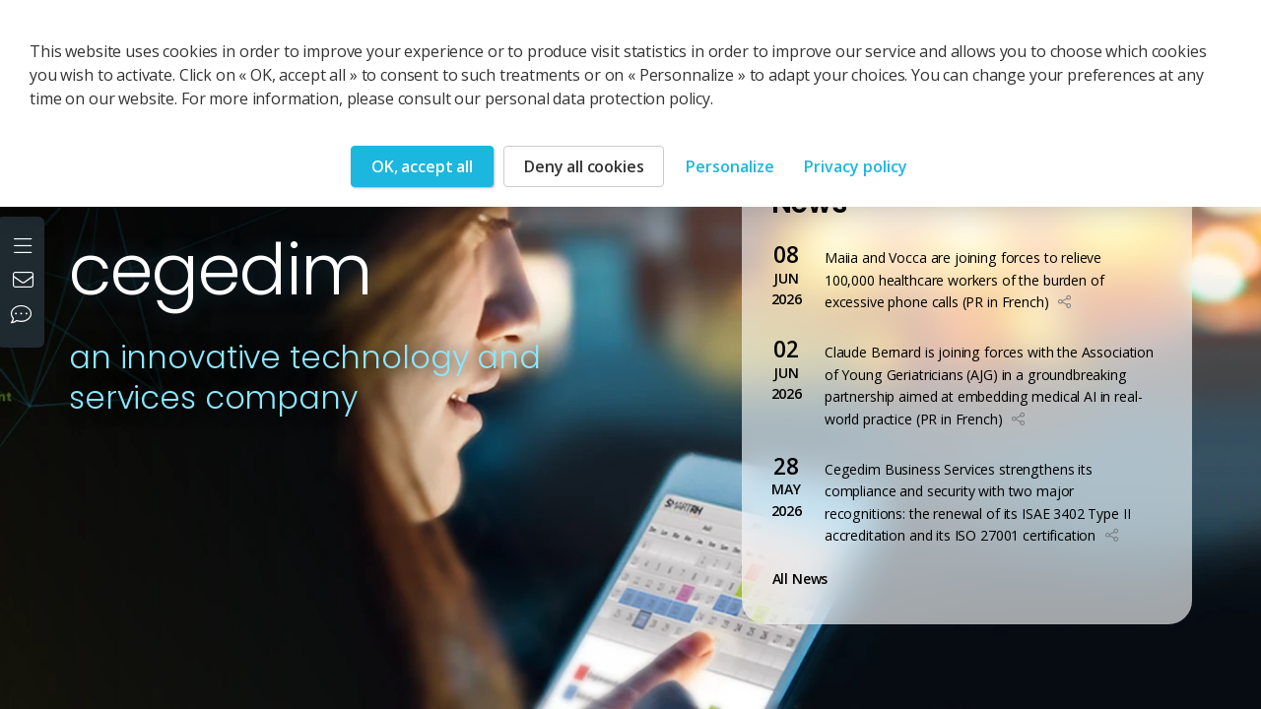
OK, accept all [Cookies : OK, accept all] (422, 166)
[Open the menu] (25, 243)
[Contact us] (25, 281)
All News (804, 578)
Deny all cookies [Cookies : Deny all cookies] (583, 166)
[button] (1064, 301)
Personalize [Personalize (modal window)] (730, 166)
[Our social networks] (25, 316)
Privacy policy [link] (855, 166)
